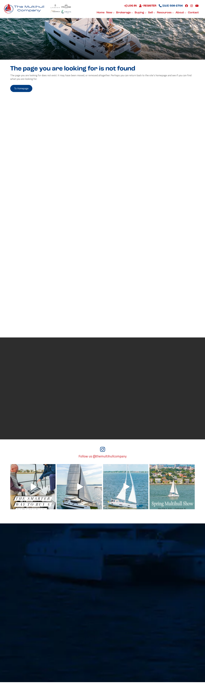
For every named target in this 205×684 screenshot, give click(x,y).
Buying (140, 12)
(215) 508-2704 (170, 5)
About (180, 12)
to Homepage (22, 89)
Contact (193, 12)
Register (147, 5)
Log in (130, 5)
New (110, 12)
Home (100, 12)
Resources (165, 12)
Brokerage (124, 12)
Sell (151, 12)
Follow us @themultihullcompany (103, 458)
